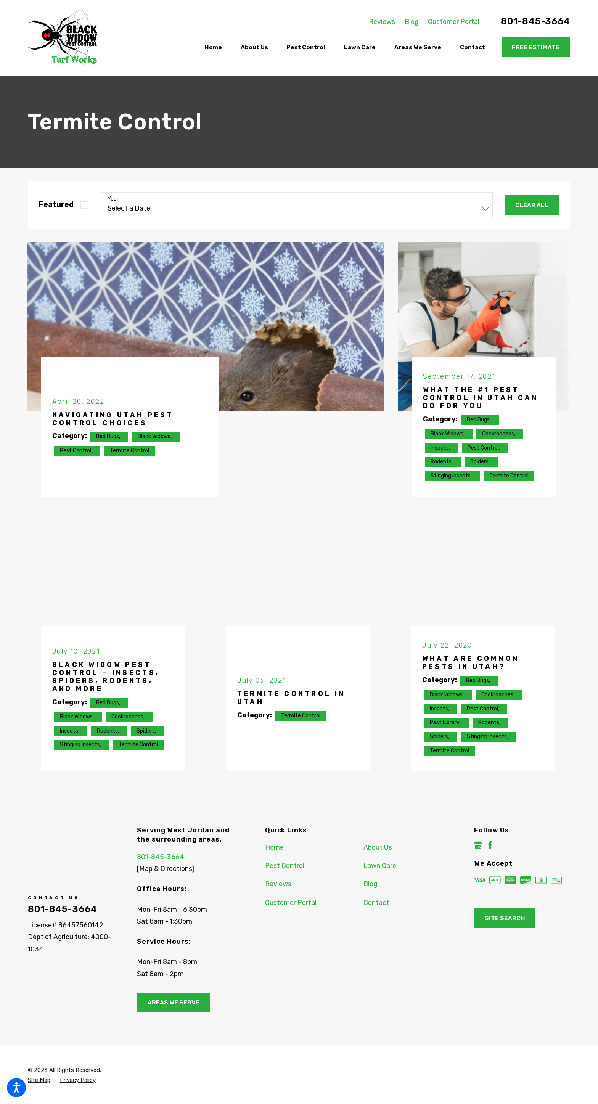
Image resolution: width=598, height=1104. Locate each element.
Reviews (382, 22)
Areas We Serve (173, 1002)
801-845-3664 (535, 21)
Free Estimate (535, 47)
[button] (16, 1087)
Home (274, 847)
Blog (411, 22)
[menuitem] (215, 47)
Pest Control (284, 865)
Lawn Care (379, 865)
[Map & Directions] (165, 869)
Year (113, 199)
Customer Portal (453, 22)
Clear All (531, 205)
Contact (376, 902)
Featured (56, 204)
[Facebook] (490, 845)
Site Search (505, 918)
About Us (377, 847)
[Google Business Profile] (478, 845)
